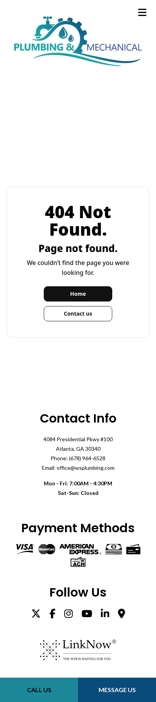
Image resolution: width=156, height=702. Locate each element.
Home (78, 293)
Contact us (78, 313)
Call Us (39, 689)
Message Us (117, 689)
